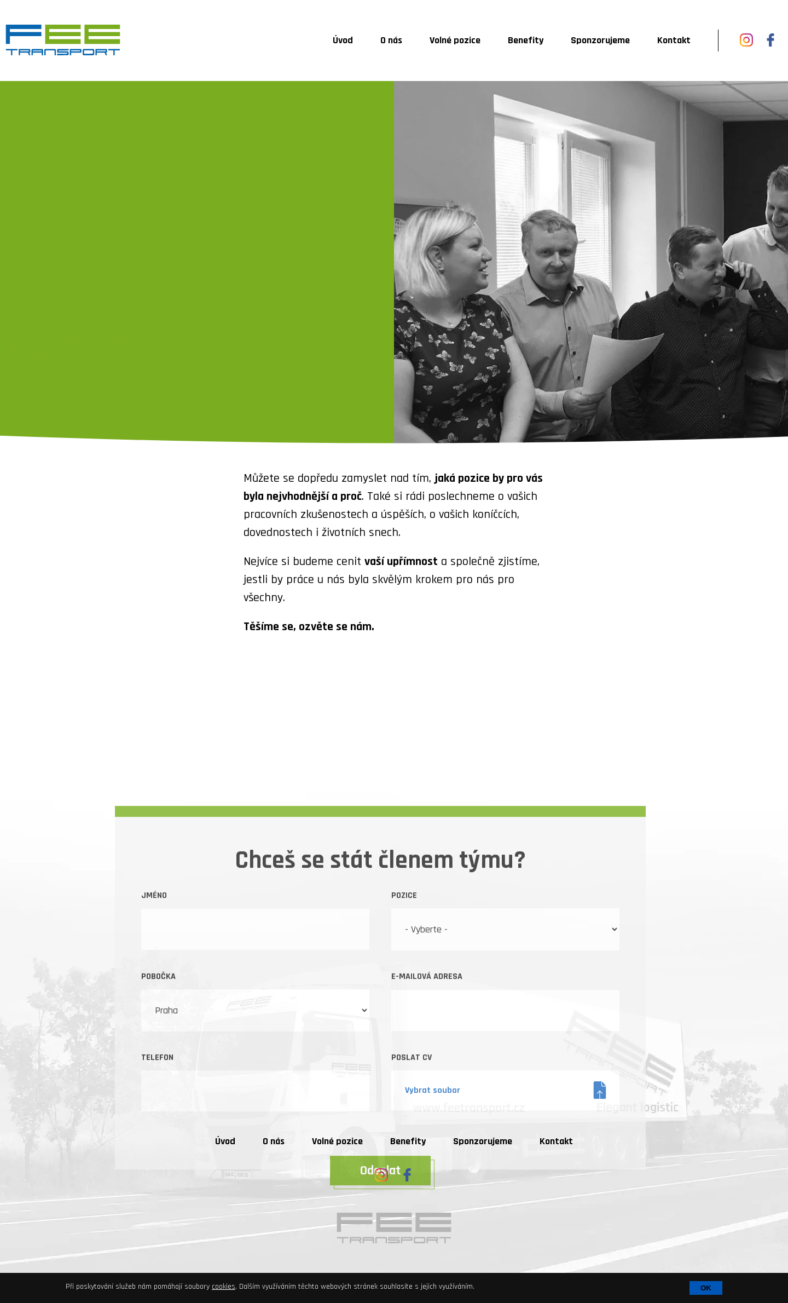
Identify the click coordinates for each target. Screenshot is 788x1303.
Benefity (525, 40)
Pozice (404, 997)
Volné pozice (455, 40)
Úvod (343, 40)
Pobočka (158, 1078)
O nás (391, 40)
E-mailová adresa (426, 1078)
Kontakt (674, 40)
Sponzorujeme (600, 40)
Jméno (154, 997)
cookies (223, 1287)
